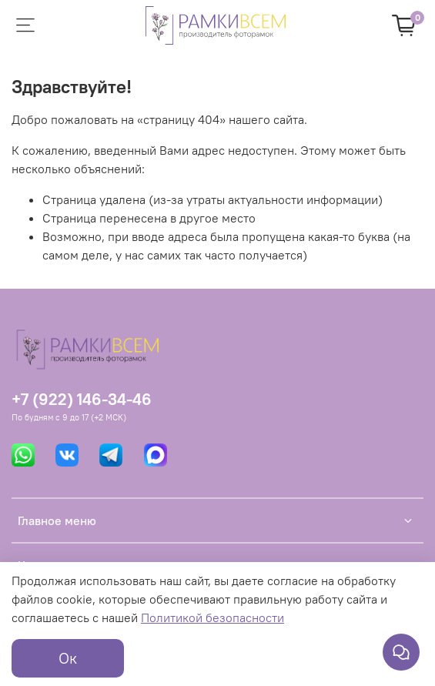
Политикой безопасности (212, 617)
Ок (68, 658)
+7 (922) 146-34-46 (82, 399)
